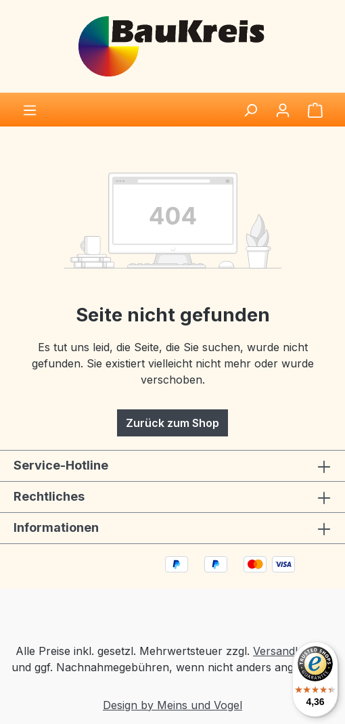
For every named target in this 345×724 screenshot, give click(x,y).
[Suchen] (250, 109)
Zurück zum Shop (172, 423)
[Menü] (30, 109)
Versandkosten (291, 651)
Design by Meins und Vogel (172, 705)
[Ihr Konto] (283, 109)
